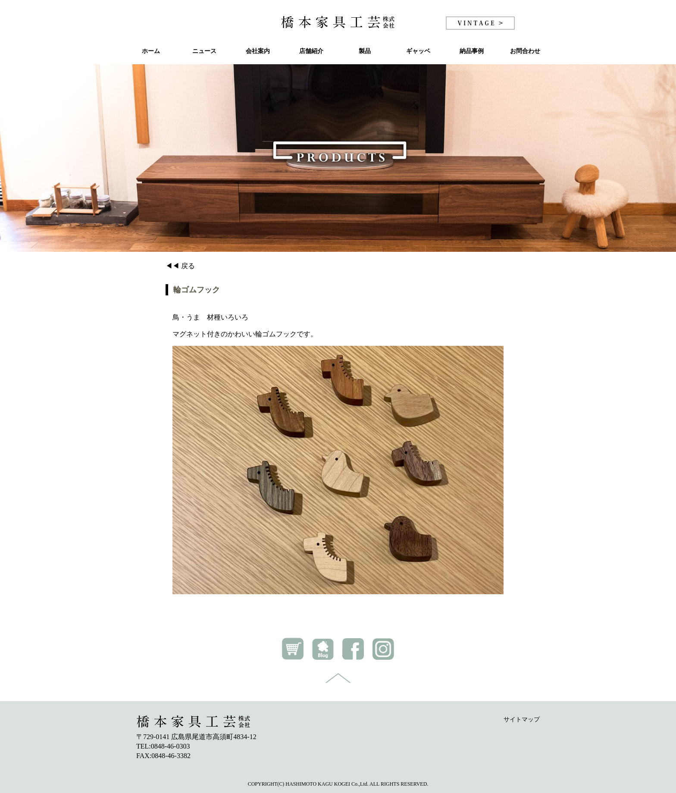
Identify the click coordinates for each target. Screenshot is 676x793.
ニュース (204, 51)
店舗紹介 (311, 51)
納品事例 (472, 51)
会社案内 (258, 51)
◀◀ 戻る (180, 266)
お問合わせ (525, 51)
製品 (365, 51)
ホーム (151, 51)
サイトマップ (522, 719)
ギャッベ (418, 51)
